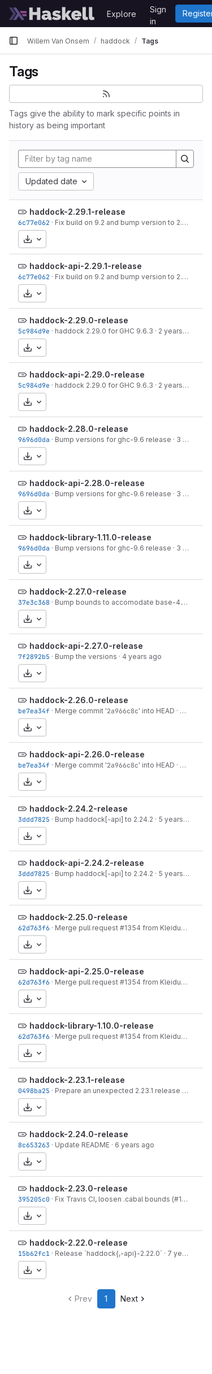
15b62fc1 (34, 1253)
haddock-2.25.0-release (78, 917)
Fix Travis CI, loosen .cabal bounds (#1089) (126, 1199)
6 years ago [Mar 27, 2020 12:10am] (134, 1145)
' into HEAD (157, 710)
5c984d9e (34, 331)
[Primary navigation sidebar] (14, 41)
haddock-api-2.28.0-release (87, 483)
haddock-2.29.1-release (77, 211)
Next (133, 1298)
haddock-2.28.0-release (78, 429)
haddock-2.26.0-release (78, 700)
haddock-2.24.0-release (78, 1134)
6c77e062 (34, 222)
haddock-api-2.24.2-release (86, 863)
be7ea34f (34, 710)
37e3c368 (34, 602)
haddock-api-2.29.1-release (85, 266)
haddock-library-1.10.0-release (91, 1025)
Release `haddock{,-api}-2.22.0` (108, 1253)
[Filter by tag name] (97, 159)
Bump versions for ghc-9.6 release (113, 439)
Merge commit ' (81, 710)
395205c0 (34, 1199)
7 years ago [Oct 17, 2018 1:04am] (187, 1253)
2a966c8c (123, 710)
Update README (82, 1145)
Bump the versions (86, 656)
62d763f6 (34, 928)
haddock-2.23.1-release (77, 1080)
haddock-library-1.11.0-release (90, 537)
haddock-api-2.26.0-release (87, 754)
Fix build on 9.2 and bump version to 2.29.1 (124, 222)
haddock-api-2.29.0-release (87, 374)
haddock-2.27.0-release (78, 591)
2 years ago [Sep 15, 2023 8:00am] (177, 331)
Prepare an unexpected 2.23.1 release (117, 1090)
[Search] (185, 159)
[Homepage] (52, 14)
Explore (121, 14)
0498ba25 (34, 1090)
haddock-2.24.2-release (78, 808)
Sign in (158, 11)
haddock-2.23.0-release (78, 1188)
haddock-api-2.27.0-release (86, 646)
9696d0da (34, 439)
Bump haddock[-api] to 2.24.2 (104, 819)
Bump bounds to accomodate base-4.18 (122, 602)
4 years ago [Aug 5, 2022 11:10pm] (142, 656)
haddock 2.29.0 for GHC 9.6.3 (104, 331)
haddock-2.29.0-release (78, 320)
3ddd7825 (34, 819)
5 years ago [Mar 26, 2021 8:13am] (178, 819)
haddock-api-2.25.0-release (86, 971)
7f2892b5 (34, 656)
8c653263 (34, 1145)
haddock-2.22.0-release (78, 1242)
